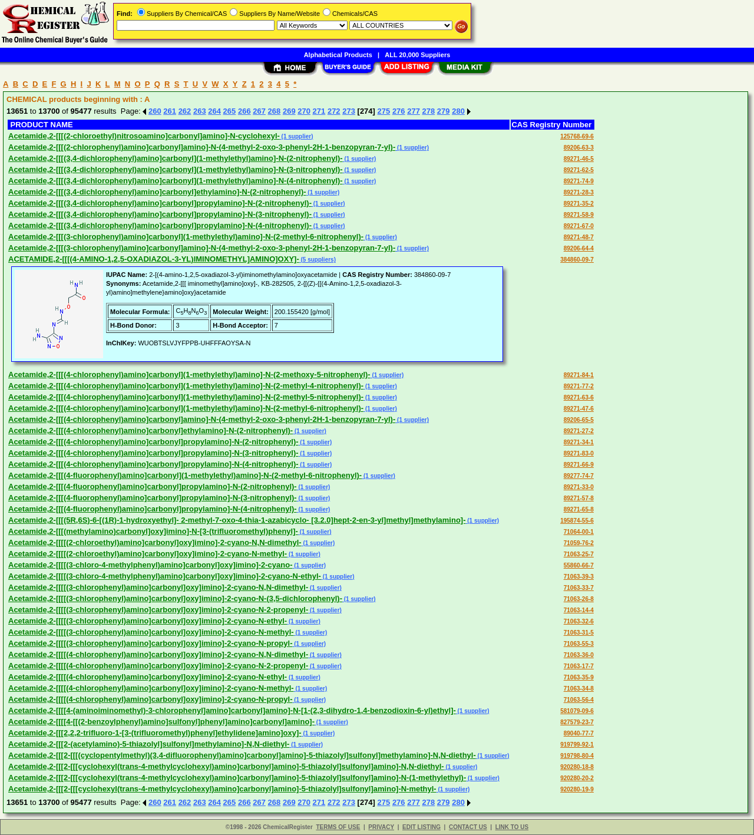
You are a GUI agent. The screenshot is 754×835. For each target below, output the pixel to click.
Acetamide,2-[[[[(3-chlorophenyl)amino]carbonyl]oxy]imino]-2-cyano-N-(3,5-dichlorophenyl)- (175, 598)
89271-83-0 (579, 453)
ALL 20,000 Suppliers (417, 54)
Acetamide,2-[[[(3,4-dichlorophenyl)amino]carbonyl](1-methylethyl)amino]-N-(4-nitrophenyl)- (175, 180)
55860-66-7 (579, 565)
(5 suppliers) (317, 259)
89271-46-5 (579, 159)
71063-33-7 (579, 588)
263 (199, 111)
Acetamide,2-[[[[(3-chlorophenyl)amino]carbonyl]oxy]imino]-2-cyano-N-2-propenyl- (158, 609)
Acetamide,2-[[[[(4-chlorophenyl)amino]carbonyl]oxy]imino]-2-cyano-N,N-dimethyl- (158, 654)
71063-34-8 (579, 688)
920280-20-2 (577, 778)
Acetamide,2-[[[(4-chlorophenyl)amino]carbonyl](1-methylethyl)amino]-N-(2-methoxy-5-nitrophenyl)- (189, 374)
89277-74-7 (579, 476)
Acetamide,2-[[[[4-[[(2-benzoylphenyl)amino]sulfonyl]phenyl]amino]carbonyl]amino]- (161, 721)
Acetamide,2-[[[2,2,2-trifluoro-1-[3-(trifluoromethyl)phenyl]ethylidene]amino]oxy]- (155, 732)
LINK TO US (511, 827)
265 (229, 111)
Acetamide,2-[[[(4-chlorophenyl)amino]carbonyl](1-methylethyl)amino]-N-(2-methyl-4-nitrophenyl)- (185, 385)
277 (413, 111)
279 (443, 111)
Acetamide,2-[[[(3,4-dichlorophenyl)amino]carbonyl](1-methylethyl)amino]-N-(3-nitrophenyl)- (175, 169)
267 (259, 111)
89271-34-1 (579, 442)
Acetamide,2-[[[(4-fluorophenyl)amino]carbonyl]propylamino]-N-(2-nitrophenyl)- (152, 486)
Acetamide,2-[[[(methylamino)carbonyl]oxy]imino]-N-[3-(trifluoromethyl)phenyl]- (153, 531)
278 (428, 111)
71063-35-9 (579, 677)
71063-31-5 (579, 632)
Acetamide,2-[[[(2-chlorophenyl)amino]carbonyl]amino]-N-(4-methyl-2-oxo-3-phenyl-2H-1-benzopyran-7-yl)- (201, 147)
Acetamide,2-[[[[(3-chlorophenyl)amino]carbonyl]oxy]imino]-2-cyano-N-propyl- (150, 643)
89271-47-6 (579, 408)
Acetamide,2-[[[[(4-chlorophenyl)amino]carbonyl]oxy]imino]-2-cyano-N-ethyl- (147, 676)
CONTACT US (468, 827)
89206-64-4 (579, 248)
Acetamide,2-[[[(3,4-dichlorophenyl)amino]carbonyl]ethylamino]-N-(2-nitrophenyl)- (157, 191)
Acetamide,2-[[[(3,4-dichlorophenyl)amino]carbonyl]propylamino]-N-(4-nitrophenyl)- (160, 225)
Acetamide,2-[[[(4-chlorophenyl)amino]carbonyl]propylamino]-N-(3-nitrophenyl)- (153, 452)
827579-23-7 (577, 722)
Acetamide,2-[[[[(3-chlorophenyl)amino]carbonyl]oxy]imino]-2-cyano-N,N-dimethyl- (158, 587)
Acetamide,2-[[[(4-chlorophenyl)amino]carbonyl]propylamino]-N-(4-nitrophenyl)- (153, 464)
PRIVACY (381, 827)
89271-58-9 (579, 215)
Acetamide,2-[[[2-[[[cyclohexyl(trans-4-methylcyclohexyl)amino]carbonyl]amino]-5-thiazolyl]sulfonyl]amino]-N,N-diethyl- (226, 766)
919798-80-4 (577, 756)
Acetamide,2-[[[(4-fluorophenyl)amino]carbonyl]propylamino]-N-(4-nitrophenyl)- (152, 508)
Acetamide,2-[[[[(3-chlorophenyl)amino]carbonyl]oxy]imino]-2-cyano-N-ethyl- (147, 620)
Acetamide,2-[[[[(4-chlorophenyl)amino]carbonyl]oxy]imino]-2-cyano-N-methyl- (151, 688)
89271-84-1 (579, 375)
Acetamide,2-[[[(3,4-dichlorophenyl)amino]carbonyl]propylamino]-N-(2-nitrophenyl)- (160, 203)
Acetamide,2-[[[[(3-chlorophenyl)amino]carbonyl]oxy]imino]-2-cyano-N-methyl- (151, 632)
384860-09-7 (577, 259)
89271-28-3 (579, 192)
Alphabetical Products (338, 54)
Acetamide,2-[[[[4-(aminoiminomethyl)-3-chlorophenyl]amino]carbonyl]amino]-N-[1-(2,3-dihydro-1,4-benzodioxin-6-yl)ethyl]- (232, 710)
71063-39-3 (579, 576)
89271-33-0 (579, 487)
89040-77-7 (579, 733)
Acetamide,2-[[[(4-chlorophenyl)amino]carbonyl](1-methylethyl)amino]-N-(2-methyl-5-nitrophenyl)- (185, 396)
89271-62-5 (579, 170)
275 (384, 111)
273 (348, 111)
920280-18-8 (577, 767)
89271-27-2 (579, 431)
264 (214, 111)
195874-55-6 (577, 520)
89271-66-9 (579, 464)
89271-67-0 (579, 226)
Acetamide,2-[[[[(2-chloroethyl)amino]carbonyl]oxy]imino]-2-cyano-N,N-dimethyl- (155, 542)
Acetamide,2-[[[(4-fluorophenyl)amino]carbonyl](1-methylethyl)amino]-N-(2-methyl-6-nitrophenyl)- (185, 475)
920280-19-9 (577, 789)
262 (184, 111)
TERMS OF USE (338, 827)
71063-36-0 (579, 655)
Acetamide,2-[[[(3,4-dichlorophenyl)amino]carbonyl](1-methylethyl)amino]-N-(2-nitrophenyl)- (175, 158)
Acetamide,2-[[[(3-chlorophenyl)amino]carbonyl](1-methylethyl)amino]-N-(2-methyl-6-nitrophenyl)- (185, 236)
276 (398, 111)
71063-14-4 (579, 610)
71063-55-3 (579, 644)
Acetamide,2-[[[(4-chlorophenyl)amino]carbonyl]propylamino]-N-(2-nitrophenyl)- (153, 441)
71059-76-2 (579, 543)
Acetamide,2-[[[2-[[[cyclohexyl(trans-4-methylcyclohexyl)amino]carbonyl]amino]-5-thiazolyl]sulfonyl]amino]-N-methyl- (222, 788)
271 (319, 111)
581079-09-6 (577, 711)
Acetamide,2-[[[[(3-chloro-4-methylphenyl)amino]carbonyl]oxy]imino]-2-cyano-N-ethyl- (164, 576)
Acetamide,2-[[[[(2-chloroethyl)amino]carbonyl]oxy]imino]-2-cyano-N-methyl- (147, 553)
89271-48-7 (579, 237)
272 (334, 111)
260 (154, 111)
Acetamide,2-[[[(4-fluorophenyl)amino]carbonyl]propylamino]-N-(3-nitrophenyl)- (152, 497)
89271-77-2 (579, 386)
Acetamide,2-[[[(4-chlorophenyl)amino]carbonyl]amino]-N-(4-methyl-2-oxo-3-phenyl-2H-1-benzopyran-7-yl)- (201, 419)
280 (458, 111)
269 (289, 111)
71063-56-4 (579, 700)
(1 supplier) (296, 136)
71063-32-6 (579, 621)
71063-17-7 (579, 666)
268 (274, 111)
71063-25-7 (579, 554)
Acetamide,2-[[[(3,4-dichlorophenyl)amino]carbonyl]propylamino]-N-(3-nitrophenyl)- (160, 214)
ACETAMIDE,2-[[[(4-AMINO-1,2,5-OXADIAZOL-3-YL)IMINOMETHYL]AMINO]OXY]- (153, 259)
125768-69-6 (577, 136)
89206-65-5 (579, 420)
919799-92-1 (577, 744)
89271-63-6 (579, 397)
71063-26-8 (579, 599)
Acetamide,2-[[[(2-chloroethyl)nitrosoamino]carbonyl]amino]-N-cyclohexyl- (144, 135)
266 (244, 111)
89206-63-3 (579, 147)
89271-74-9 (579, 181)
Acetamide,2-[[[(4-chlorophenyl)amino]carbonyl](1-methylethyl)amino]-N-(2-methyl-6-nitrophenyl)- (185, 408)
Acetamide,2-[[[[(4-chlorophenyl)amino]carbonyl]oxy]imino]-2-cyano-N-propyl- (150, 699)
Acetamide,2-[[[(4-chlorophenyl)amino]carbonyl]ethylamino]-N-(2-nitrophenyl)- (150, 430)
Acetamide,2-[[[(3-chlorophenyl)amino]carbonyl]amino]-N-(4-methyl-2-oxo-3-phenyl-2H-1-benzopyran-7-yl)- (201, 247)
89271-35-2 (579, 203)
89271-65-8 (579, 509)
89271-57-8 (579, 498)
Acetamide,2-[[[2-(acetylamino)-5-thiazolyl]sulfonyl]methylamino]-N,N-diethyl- (148, 744)
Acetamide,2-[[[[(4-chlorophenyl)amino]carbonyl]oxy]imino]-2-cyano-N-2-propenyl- (158, 665)
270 (303, 111)
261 (169, 111)
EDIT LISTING (421, 827)
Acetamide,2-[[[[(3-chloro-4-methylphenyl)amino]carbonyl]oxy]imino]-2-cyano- (150, 564)
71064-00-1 (579, 532)
